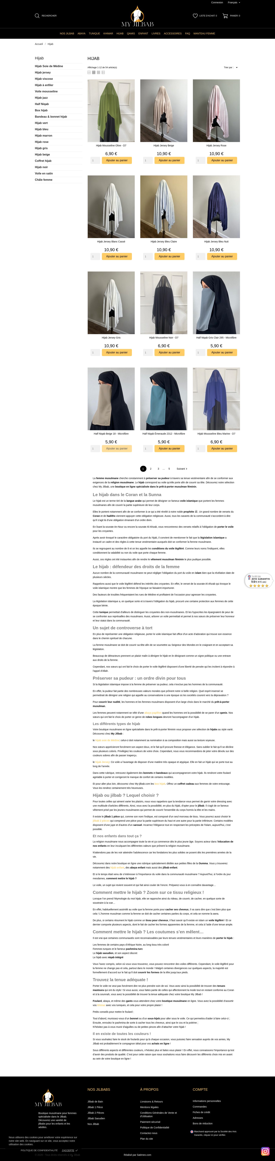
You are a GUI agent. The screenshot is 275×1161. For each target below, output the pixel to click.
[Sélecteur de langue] (234, 3)
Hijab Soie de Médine (49, 66)
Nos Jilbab (67, 33)
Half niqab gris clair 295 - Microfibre (216, 337)
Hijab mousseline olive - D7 (111, 145)
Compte (200, 1089)
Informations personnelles (207, 1101)
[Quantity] (95, 160)
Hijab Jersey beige (164, 145)
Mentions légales (149, 1107)
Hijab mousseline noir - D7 (164, 337)
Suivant (182, 468)
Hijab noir (41, 167)
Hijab (120, 33)
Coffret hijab (43, 160)
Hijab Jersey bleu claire (164, 241)
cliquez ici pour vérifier (214, 1135)
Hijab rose (41, 141)
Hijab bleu (41, 129)
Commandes (200, 1106)
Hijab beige (42, 154)
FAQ (187, 33)
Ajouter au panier (117, 160)
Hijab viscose (44, 78)
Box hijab (41, 110)
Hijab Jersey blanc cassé (111, 241)
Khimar (108, 33)
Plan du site (146, 1138)
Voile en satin (44, 173)
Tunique (94, 33)
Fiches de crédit (201, 1112)
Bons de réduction (203, 1123)
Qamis (131, 33)
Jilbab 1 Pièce (95, 1107)
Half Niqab (42, 104)
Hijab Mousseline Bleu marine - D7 (216, 433)
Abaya (81, 33)
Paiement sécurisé (150, 1122)
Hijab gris (41, 148)
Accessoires (173, 33)
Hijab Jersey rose (216, 145)
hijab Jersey (102, 762)
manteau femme (204, 33)
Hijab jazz (41, 97)
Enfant (143, 33)
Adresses (198, 1117)
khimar (101, 1005)
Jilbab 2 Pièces (96, 1112)
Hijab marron (43, 135)
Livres (156, 33)
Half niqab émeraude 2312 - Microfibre (164, 433)
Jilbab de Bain (95, 1101)
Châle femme (43, 179)
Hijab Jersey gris (111, 337)
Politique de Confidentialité (154, 1127)
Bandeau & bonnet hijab (51, 116)
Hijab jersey (43, 72)
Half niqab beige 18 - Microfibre (111, 433)
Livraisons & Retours (151, 1101)
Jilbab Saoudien (96, 1118)
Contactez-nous (148, 1133)
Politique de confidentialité (39, 1150)
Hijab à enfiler (44, 85)
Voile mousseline (46, 91)
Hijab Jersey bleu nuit (216, 241)
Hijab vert (41, 122)
